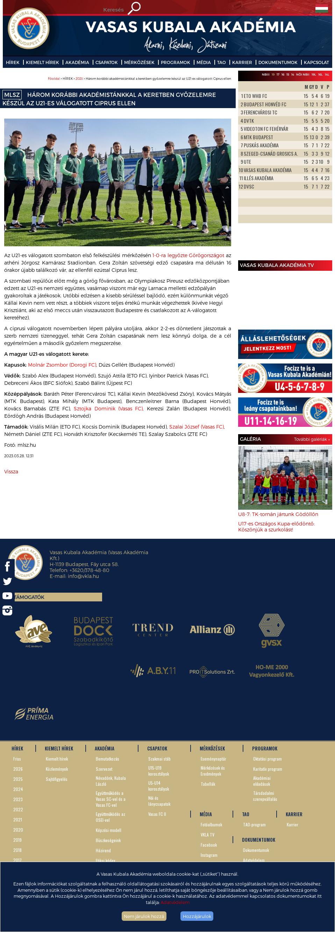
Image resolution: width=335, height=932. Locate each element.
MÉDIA (204, 62)
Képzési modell (108, 830)
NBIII (266, 74)
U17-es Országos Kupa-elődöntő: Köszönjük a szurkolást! (276, 526)
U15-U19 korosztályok (158, 771)
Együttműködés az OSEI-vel (110, 817)
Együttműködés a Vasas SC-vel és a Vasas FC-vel (111, 799)
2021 (17, 819)
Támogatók (29, 597)
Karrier (292, 824)
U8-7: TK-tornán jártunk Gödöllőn (278, 514)
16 (282, 74)
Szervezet (104, 769)
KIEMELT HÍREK (42, 62)
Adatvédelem (175, 902)
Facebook (209, 845)
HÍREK (13, 62)
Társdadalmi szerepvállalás (265, 796)
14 (292, 74)
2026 (18, 769)
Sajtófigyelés (56, 779)
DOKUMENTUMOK (278, 62)
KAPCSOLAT (316, 62)
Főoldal (54, 78)
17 (278, 74)
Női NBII (302, 74)
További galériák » (312, 439)
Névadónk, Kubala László (111, 781)
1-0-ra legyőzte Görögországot (188, 255)
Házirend (103, 850)
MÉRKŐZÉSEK (139, 62)
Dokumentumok (256, 850)
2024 (18, 789)
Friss (17, 759)
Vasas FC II (157, 814)
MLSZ (12, 94)
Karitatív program (267, 769)
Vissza (11, 471)
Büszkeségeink (108, 840)
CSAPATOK (106, 62)
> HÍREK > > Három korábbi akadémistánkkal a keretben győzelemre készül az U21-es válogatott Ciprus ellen (139, 78)
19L (314, 74)
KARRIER (242, 62)
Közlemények (57, 769)
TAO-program (254, 824)
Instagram (209, 855)
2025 (18, 779)
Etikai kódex (105, 860)
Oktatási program (267, 759)
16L (320, 74)
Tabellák (208, 784)
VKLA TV (207, 835)
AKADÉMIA (77, 62)
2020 (18, 830)
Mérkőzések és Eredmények (213, 771)
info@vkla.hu (83, 576)
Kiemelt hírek (57, 759)
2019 (17, 840)
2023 (79, 78)
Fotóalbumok (211, 824)
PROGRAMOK (175, 62)
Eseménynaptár (213, 759)
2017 (17, 860)
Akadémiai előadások (262, 781)
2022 (18, 809)
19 (273, 74)
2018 (17, 850)
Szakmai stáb (159, 759)
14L (327, 74)
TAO (221, 62)
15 (287, 74)
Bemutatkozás (107, 759)
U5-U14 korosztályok (158, 786)
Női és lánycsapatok (159, 801)
